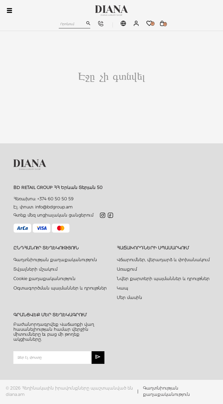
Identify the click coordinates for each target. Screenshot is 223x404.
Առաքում (127, 269)
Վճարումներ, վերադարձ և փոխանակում (163, 259)
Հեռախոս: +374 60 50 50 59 (43, 198)
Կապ (122, 288)
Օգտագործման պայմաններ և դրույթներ (60, 288)
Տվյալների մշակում (35, 269)
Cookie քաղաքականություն (44, 278)
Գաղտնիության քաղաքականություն (55, 259)
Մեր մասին (129, 297)
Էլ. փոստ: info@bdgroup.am (43, 206)
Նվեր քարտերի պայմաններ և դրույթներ (163, 278)
